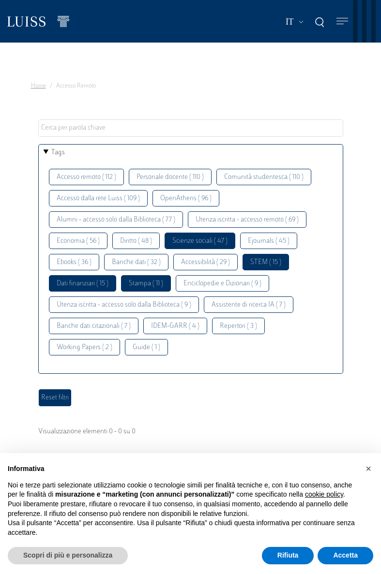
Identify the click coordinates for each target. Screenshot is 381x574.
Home (38, 86)
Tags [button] (58, 152)
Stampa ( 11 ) (146, 283)
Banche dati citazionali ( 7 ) (94, 326)
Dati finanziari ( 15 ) (82, 283)
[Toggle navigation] (342, 21)
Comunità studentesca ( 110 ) (264, 177)
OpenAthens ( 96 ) (186, 198)
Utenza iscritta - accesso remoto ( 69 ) (247, 219)
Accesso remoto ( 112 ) (86, 177)
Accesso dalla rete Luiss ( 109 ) (98, 198)
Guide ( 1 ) (146, 347)
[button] (368, 468)
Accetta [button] (345, 555)
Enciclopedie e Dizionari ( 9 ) (222, 283)
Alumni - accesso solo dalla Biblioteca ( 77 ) (116, 219)
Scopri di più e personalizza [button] (67, 555)
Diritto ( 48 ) (136, 241)
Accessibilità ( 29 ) (205, 262)
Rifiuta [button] (288, 555)
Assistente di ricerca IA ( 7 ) (249, 305)
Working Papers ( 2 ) (84, 347)
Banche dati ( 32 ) (136, 262)
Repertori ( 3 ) (238, 326)
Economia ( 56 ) (78, 241)
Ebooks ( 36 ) (74, 262)
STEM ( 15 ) (265, 262)
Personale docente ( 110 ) (170, 177)
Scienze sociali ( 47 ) (200, 241)
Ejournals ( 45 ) (269, 241)
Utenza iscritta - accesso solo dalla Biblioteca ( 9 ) (124, 305)
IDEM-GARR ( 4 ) (175, 326)
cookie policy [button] (324, 494)
